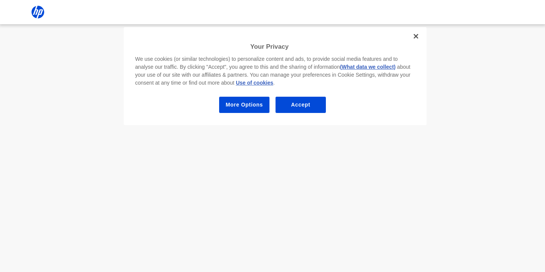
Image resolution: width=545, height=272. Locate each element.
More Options (244, 105)
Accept (300, 105)
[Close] (416, 36)
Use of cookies (254, 83)
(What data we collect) (368, 67)
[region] (275, 76)
